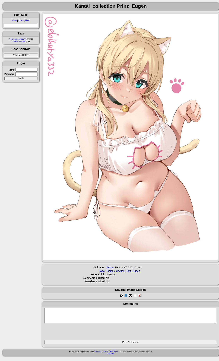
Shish (106, 354)
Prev (14, 20)
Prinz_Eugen (133, 271)
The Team (114, 354)
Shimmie (98, 354)
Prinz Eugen (19, 41)
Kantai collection (18, 39)
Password (9, 74)
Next (27, 20)
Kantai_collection (115, 271)
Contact (111, 356)
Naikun (110, 267)
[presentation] (71, 333)
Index (20, 20)
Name (11, 70)
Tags (102, 271)
